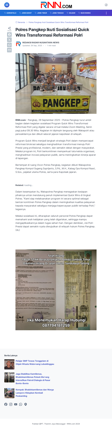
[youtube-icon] (15, 404)
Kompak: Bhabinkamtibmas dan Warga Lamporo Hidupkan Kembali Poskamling (35, 392)
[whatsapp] (9, 45)
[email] (9, 50)
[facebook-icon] (5, 404)
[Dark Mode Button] (106, 4)
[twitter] (9, 39)
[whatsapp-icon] (20, 404)
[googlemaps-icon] (25, 404)
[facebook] (9, 34)
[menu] (6, 4)
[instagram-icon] (10, 404)
